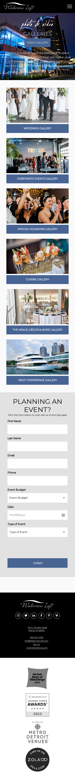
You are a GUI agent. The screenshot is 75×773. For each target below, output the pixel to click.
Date (10, 507)
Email (10, 455)
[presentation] (37, 547)
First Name (14, 421)
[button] (69, 6)
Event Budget (16, 489)
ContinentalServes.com (37, 648)
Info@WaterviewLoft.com (36, 641)
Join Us (36, 644)
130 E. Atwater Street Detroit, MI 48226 (37, 628)
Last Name (14, 438)
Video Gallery (37, 42)
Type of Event (16, 524)
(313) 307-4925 (36, 637)
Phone (11, 472)
